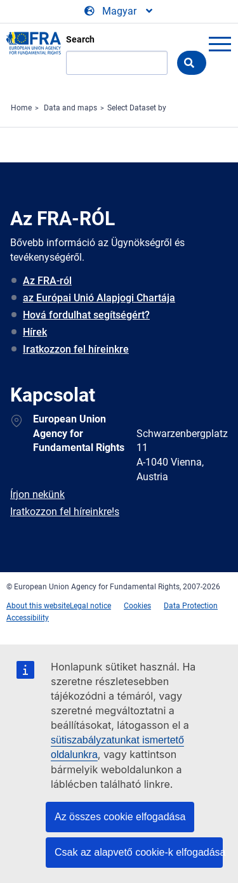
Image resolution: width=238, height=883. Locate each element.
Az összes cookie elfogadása (120, 816)
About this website (38, 605)
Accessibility (27, 617)
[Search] (117, 63)
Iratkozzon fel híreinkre (76, 349)
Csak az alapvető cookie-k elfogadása (139, 852)
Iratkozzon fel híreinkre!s (64, 512)
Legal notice (90, 605)
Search (80, 39)
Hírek (35, 332)
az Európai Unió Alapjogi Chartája (99, 298)
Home (21, 107)
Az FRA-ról (47, 281)
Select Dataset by (136, 107)
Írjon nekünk (37, 494)
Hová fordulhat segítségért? (86, 315)
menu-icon (219, 43)
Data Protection (191, 605)
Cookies (137, 605)
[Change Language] (119, 11)
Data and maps (70, 107)
